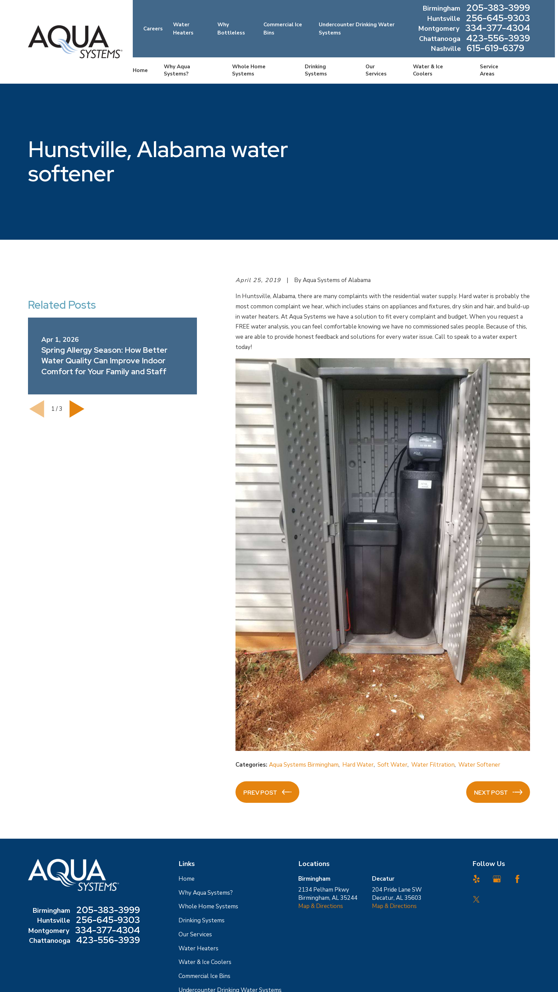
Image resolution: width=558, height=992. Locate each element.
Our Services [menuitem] (376, 70)
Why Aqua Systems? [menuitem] (177, 70)
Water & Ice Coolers (204, 962)
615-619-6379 (495, 49)
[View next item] (77, 409)
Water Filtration (433, 765)
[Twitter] (476, 899)
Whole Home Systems (208, 906)
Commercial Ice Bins (204, 976)
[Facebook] (517, 879)
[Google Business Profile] (497, 879)
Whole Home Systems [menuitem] (249, 70)
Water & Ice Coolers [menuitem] (428, 70)
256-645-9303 (498, 19)
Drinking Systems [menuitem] (316, 70)
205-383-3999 (498, 8)
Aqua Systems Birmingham (304, 765)
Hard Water (358, 765)
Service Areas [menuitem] (489, 70)
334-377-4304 (497, 29)
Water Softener (479, 765)
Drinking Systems (201, 920)
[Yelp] (476, 879)
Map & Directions (320, 906)
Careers (153, 28)
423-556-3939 (498, 39)
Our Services (195, 934)
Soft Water (392, 765)
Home (186, 879)
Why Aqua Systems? (205, 893)
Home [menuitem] (140, 70)
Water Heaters (198, 948)
